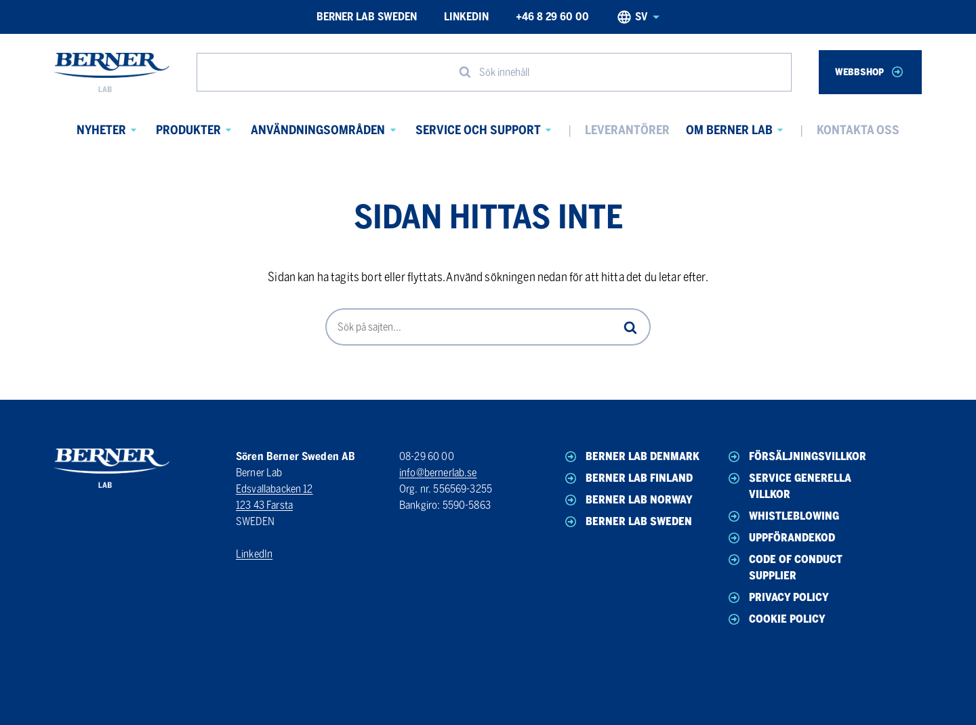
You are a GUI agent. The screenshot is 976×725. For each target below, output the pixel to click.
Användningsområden (318, 130)
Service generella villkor (788, 485)
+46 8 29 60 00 (552, 16)
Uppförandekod (780, 538)
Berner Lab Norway (628, 500)
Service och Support (478, 130)
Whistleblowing (782, 516)
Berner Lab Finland (628, 478)
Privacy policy (777, 597)
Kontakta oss (858, 130)
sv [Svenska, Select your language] (637, 17)
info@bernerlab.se (438, 472)
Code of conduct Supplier (784, 567)
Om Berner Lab (729, 130)
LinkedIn (466, 16)
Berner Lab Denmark (631, 457)
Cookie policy (776, 619)
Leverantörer (627, 130)
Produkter (188, 130)
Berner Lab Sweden (367, 16)
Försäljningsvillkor (796, 457)
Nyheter (101, 130)
